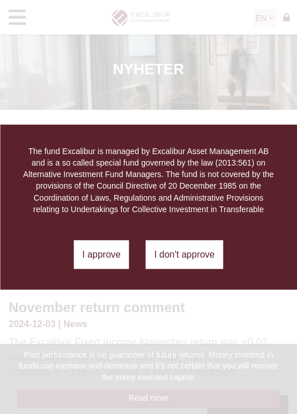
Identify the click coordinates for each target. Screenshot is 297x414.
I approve (101, 254)
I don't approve (184, 254)
